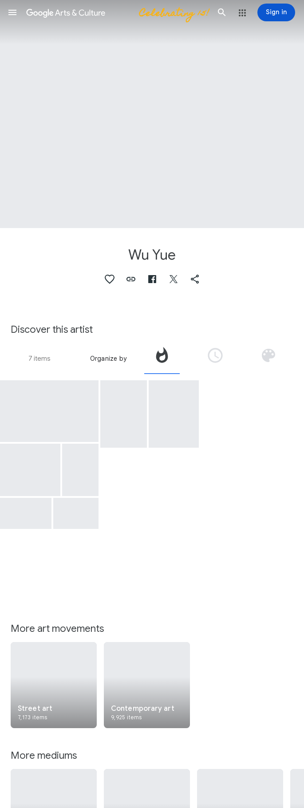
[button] (12, 12)
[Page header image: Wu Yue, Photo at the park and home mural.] (152, 114)
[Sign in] (276, 12)
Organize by (108, 359)
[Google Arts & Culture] (117, 12)
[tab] (162, 358)
